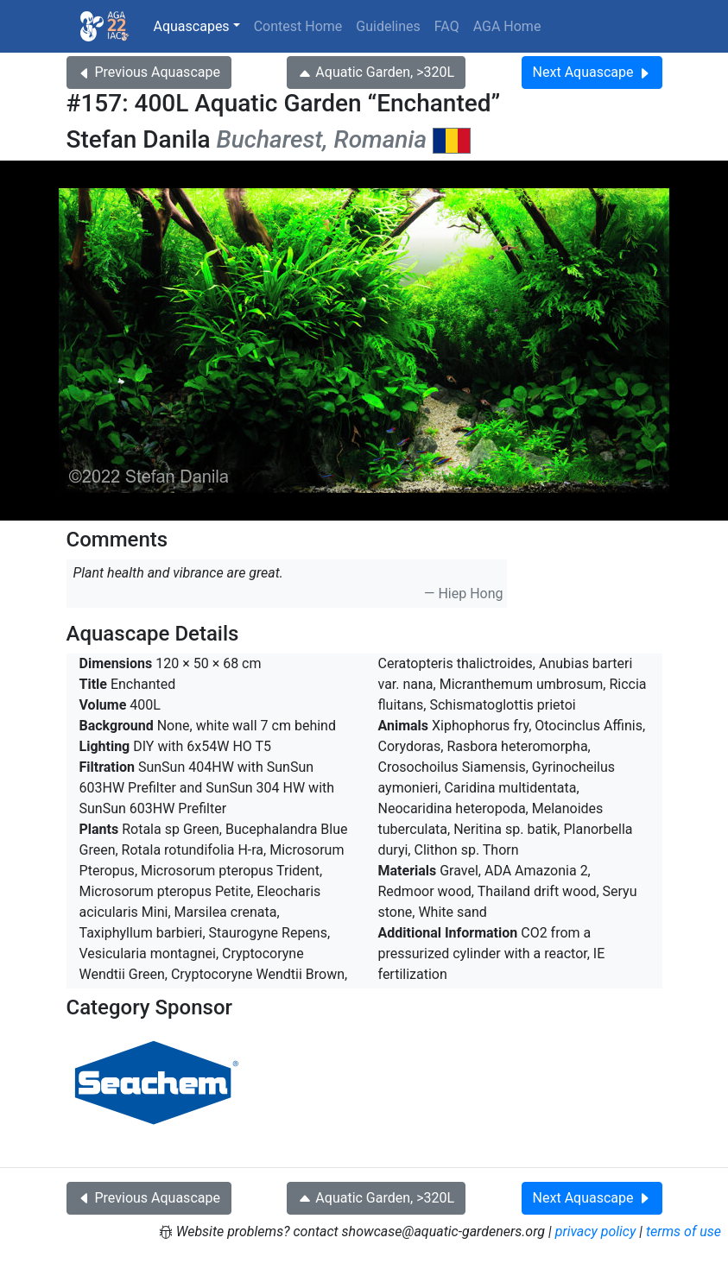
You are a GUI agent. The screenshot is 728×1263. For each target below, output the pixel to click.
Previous (149, 72)
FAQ (446, 26)
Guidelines (388, 26)
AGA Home (507, 26)
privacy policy (595, 1231)
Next (592, 72)
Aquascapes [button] (192, 26)
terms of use (683, 1231)
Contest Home (298, 26)
